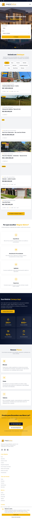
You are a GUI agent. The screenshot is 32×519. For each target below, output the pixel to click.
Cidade (3, 30)
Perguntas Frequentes (5, 464)
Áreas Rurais (15, 68)
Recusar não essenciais (16, 517)
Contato (2, 462)
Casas (12, 62)
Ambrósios (3, 500)
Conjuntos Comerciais (24, 65)
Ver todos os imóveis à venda (16, 213)
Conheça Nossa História (8, 311)
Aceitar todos (16, 514)
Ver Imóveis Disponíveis (16, 427)
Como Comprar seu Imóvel (6, 466)
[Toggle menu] (30, 4)
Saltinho (2, 498)
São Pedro (3, 494)
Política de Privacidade (5, 468)
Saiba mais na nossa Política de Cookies (20, 512)
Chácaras (22, 68)
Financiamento (3, 472)
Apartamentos (7, 65)
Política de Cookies (4, 470)
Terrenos (18, 62)
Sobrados (24, 62)
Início (2, 456)
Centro (2, 492)
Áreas (9, 68)
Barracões (14, 65)
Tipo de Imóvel (4, 25)
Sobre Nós (3, 458)
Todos (7, 62)
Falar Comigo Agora (16, 423)
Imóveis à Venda (4, 460)
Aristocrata (3, 496)
